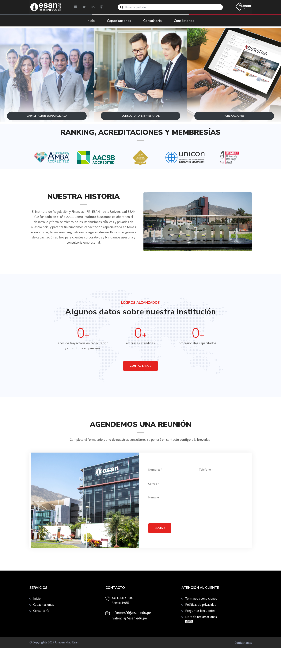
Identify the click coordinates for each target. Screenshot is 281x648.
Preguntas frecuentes (200, 611)
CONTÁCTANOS (140, 366)
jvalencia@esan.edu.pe (129, 618)
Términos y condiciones (201, 598)
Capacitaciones (119, 20)
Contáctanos (184, 20)
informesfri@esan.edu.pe (131, 612)
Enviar (160, 528)
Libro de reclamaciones (201, 619)
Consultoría (152, 20)
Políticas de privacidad (200, 605)
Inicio (91, 20)
